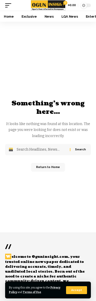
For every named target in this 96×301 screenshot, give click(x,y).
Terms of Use (32, 292)
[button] (76, 290)
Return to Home (48, 167)
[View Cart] (68, 5)
